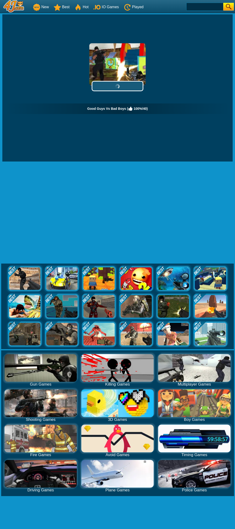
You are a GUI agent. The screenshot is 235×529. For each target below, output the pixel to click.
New (41, 7)
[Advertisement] (49, 213)
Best (62, 7)
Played (134, 7)
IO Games (106, 7)
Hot (81, 7)
